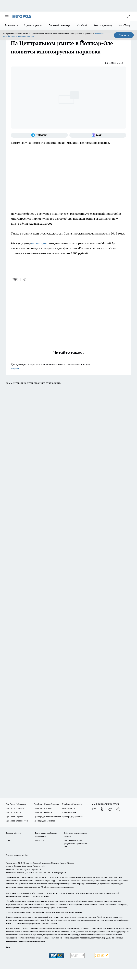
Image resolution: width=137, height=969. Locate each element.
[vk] (15, 279)
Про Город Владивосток (17, 820)
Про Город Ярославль (72, 804)
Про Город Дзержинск (72, 816)
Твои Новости (68, 808)
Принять (124, 35)
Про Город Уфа (69, 812)
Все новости (11, 25)
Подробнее (62, 907)
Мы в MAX (82, 25)
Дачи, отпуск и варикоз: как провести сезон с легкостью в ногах (68, 367)
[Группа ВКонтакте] (93, 809)
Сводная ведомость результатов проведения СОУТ (75, 843)
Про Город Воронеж (15, 808)
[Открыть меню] (7, 16)
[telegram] (25, 279)
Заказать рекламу (103, 25)
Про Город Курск (13, 812)
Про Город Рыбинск (43, 812)
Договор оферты (13, 833)
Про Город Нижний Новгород (47, 816)
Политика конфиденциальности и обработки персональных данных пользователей (44, 912)
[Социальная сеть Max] (97, 135)
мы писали (38, 243)
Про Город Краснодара (44, 820)
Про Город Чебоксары (16, 804)
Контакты (39, 840)
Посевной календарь (59, 25)
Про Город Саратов (14, 816)
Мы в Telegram (126, 25)
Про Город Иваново (43, 808)
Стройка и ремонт (33, 25)
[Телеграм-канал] (39, 135)
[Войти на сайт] (128, 16)
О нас (8, 840)
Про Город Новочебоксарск (46, 804)
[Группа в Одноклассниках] (102, 809)
